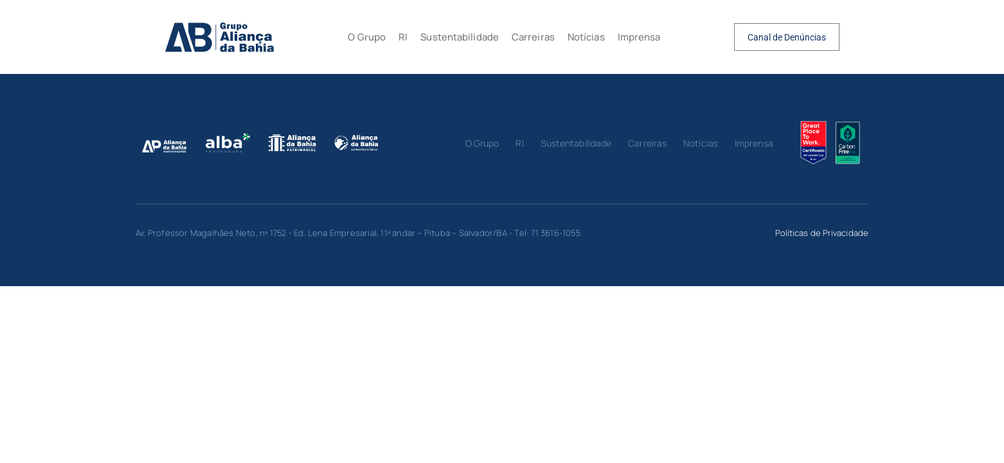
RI (403, 37)
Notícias (586, 37)
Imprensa (639, 37)
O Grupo (367, 37)
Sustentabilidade (459, 37)
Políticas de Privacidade (821, 233)
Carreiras (533, 37)
